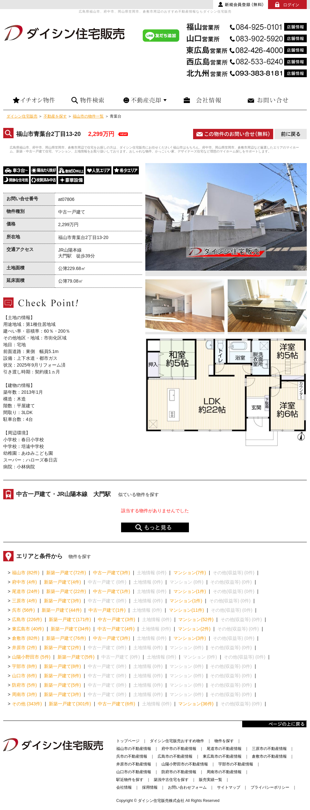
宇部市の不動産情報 (235, 764)
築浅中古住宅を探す (171, 779)
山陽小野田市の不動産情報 (184, 764)
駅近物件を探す (129, 779)
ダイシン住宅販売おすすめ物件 (177, 741)
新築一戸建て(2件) (62, 647)
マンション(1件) (189, 591)
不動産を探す (55, 116)
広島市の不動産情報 (175, 756)
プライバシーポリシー (270, 787)
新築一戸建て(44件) (61, 610)
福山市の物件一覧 (88, 116)
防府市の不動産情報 (178, 772)
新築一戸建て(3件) (62, 600)
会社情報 (124, 787)
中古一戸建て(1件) (111, 591)
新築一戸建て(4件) (62, 582)
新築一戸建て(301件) (70, 703)
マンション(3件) (189, 638)
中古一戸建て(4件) (116, 628)
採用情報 (150, 787)
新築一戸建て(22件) (66, 591)
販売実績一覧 (210, 779)
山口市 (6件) (24, 675)
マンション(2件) (194, 628)
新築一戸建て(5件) (76, 656)
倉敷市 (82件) (25, 638)
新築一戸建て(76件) (66, 638)
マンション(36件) (195, 703)
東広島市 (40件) (28, 628)
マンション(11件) (186, 610)
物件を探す (224, 741)
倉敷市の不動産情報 (269, 756)
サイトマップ (228, 787)
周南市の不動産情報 (224, 772)
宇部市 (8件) (24, 666)
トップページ (128, 741)
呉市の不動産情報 (131, 756)
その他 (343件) (27, 703)
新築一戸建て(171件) (70, 619)
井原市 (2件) (24, 647)
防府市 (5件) (24, 685)
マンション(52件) (195, 619)
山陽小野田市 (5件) (31, 656)
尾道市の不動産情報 (224, 748)
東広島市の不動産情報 (222, 756)
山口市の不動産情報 (133, 772)
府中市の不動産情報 (178, 748)
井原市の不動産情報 (133, 764)
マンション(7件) (189, 572)
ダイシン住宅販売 (21, 116)
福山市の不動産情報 (133, 748)
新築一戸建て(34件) (70, 628)
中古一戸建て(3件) (111, 572)
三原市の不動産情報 (269, 748)
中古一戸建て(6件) (116, 703)
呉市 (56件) (23, 610)
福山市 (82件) (25, 572)
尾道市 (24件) (25, 591)
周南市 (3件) (24, 694)
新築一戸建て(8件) (62, 666)
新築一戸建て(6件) (62, 675)
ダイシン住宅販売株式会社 (161, 800)
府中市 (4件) (24, 582)
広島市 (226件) (27, 619)
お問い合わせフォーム (187, 787)
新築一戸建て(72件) (66, 572)
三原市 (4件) (24, 600)
